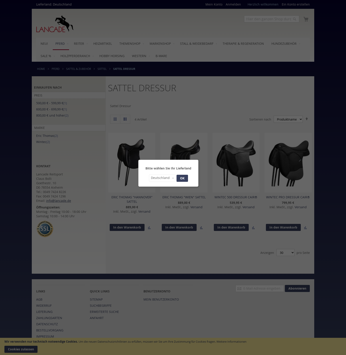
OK (182, 178)
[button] (162, 178)
